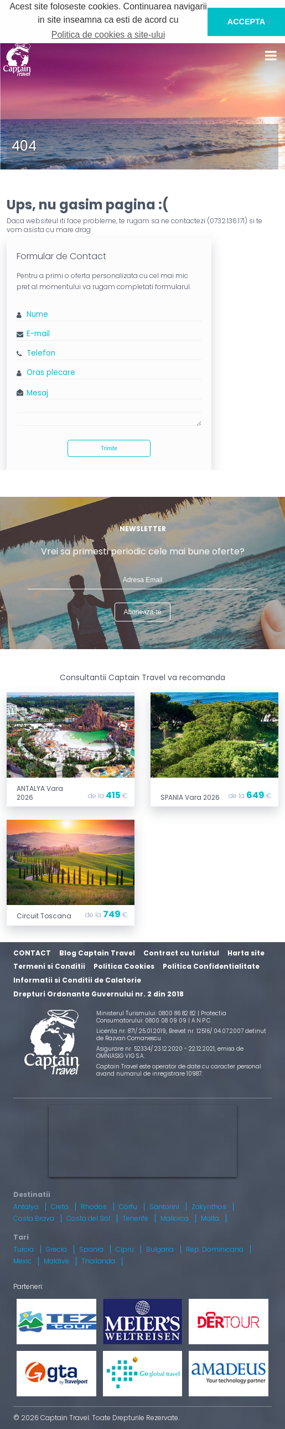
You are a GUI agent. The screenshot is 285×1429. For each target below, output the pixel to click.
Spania (91, 1249)
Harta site (246, 953)
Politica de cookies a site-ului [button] (108, 34)
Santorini (164, 1206)
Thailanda (98, 1261)
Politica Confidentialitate (211, 966)
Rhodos (94, 1206)
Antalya (26, 1206)
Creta (60, 1206)
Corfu (128, 1206)
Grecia (56, 1249)
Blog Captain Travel (97, 953)
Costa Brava (33, 1218)
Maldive (56, 1261)
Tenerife (135, 1218)
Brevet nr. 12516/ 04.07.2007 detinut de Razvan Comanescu (181, 1034)
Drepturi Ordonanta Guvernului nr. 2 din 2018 (98, 994)
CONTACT (32, 953)
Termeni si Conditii (49, 966)
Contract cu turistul (181, 953)
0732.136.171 (227, 220)
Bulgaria (160, 1249)
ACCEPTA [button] (246, 21)
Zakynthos (208, 1206)
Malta (210, 1218)
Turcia (23, 1249)
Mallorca (174, 1218)
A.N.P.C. (201, 1020)
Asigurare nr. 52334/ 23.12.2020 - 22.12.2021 (155, 1049)
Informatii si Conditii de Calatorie (77, 980)
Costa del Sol (88, 1218)
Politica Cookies (124, 966)
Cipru (125, 1249)
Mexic (22, 1261)
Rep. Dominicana (214, 1249)
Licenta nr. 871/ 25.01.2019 (131, 1031)
